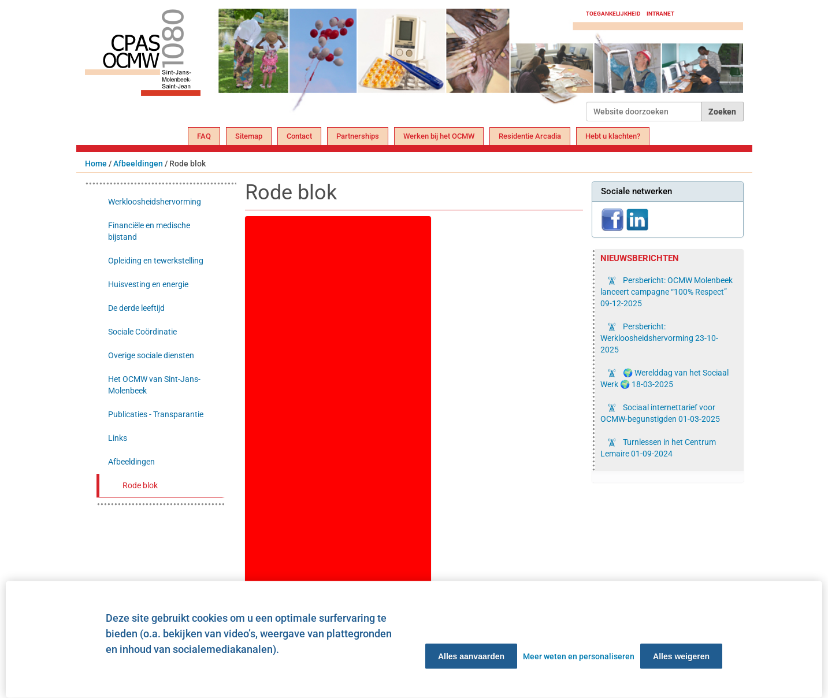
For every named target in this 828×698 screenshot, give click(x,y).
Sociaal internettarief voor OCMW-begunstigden (660, 413)
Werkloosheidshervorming (154, 201)
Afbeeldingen (138, 163)
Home (96, 163)
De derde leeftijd (136, 308)
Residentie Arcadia (530, 136)
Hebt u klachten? (612, 136)
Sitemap (248, 136)
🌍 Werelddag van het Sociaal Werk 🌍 (664, 378)
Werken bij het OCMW (438, 136)
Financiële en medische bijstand (149, 231)
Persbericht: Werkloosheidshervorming (659, 338)
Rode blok (140, 485)
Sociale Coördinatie (142, 331)
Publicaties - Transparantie (155, 414)
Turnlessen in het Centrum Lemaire (658, 447)
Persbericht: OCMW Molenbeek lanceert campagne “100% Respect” (666, 292)
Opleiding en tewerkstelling (155, 260)
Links (117, 438)
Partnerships (357, 136)
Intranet (660, 13)
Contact (299, 136)
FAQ (204, 136)
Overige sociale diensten (151, 355)
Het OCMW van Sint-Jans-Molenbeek (154, 384)
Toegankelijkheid (613, 13)
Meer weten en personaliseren (578, 656)
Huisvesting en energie (148, 284)
